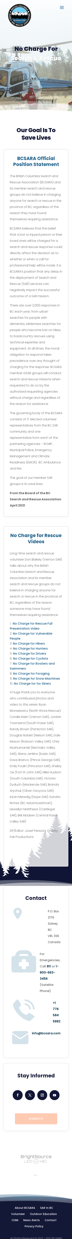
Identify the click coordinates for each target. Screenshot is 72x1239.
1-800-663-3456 (49, 972)
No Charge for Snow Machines (36, 678)
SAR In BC (46, 1208)
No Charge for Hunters (30, 648)
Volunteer (18, 1214)
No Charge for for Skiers (32, 683)
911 (49, 966)
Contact (50, 1220)
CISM (15, 1220)
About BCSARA (25, 1208)
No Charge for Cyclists (30, 658)
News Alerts (31, 1220)
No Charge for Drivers (29, 653)
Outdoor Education (43, 1214)
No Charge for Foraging (31, 673)
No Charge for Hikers (29, 643)
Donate (36, 1119)
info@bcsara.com (46, 1033)
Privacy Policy (34, 1226)
